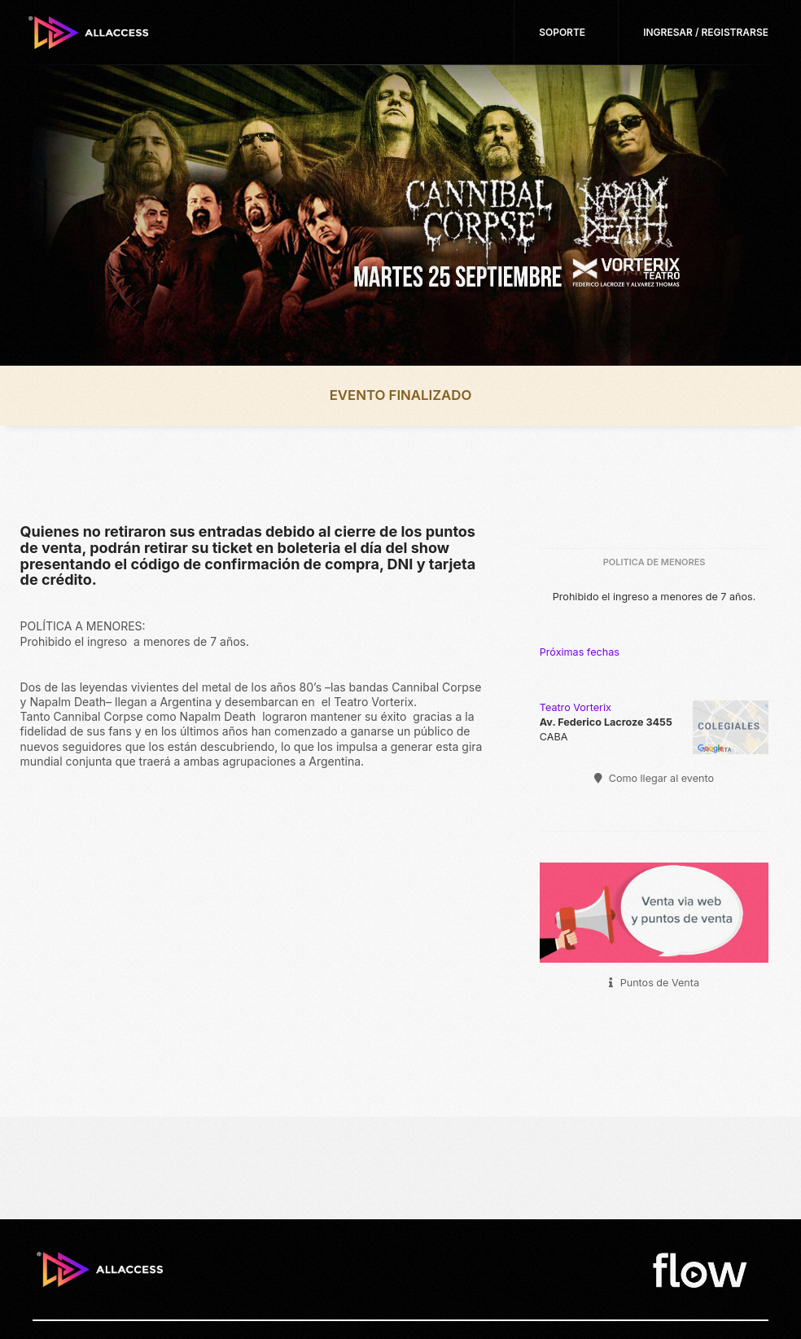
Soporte (562, 32)
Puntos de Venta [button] (654, 983)
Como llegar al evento (654, 778)
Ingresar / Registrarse (705, 32)
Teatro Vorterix (575, 707)
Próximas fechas (579, 652)
